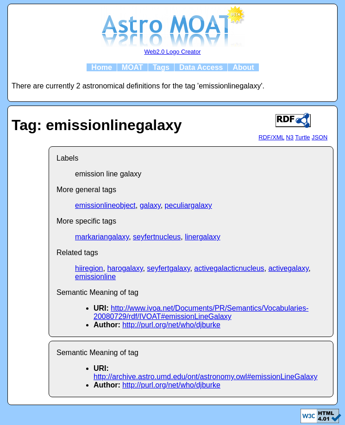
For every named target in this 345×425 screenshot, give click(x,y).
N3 (290, 137)
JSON (319, 137)
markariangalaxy (102, 237)
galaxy (150, 205)
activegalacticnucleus (229, 268)
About (243, 67)
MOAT (132, 67)
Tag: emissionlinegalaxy (97, 125)
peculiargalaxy (188, 205)
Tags (161, 67)
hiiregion (89, 268)
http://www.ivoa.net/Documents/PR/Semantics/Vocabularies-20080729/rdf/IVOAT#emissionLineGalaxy (201, 312)
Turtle (302, 137)
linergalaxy (202, 237)
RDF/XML (271, 137)
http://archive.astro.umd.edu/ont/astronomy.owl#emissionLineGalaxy (206, 377)
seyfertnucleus (157, 237)
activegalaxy (288, 268)
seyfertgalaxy (168, 268)
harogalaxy (125, 268)
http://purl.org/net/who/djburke (171, 325)
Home (101, 67)
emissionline (95, 277)
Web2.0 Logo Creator (172, 51)
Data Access (201, 67)
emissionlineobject (105, 205)
